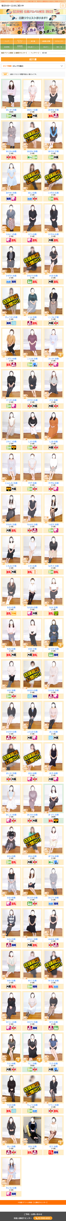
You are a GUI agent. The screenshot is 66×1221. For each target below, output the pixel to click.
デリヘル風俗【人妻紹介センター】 (35, 1202)
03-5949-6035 (43, 1218)
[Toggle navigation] (63, 5)
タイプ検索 (13, 66)
